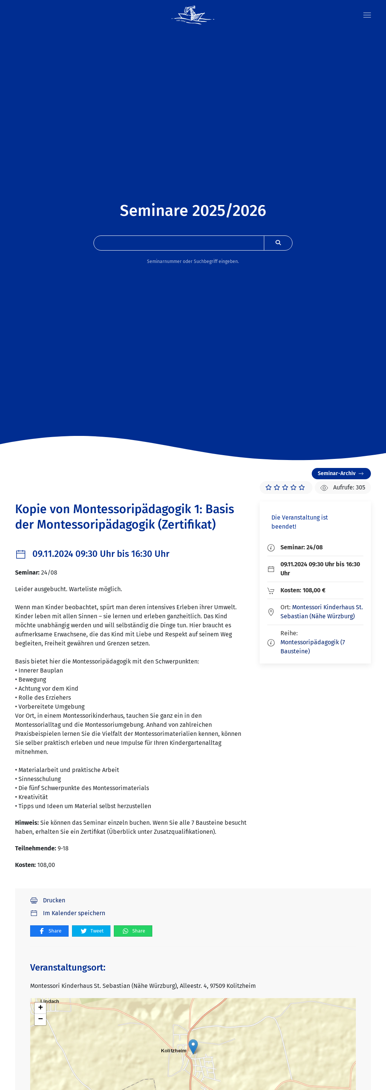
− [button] (40, 1019)
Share (49, 931)
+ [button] (40, 1008)
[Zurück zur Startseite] (193, 15)
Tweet (92, 931)
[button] (367, 15)
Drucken (47, 900)
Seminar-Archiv (341, 473)
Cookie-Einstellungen (173, 1005)
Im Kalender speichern (67, 913)
